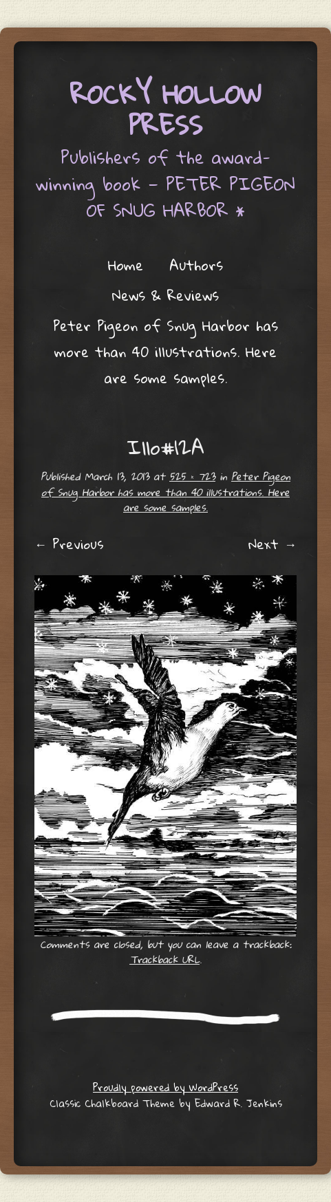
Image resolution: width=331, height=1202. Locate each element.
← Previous (69, 544)
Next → (272, 544)
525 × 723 (192, 476)
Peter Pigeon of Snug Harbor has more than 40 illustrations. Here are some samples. (165, 351)
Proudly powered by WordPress (165, 1087)
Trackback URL (164, 959)
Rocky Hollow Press (165, 109)
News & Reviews (165, 295)
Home (125, 265)
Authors (196, 265)
